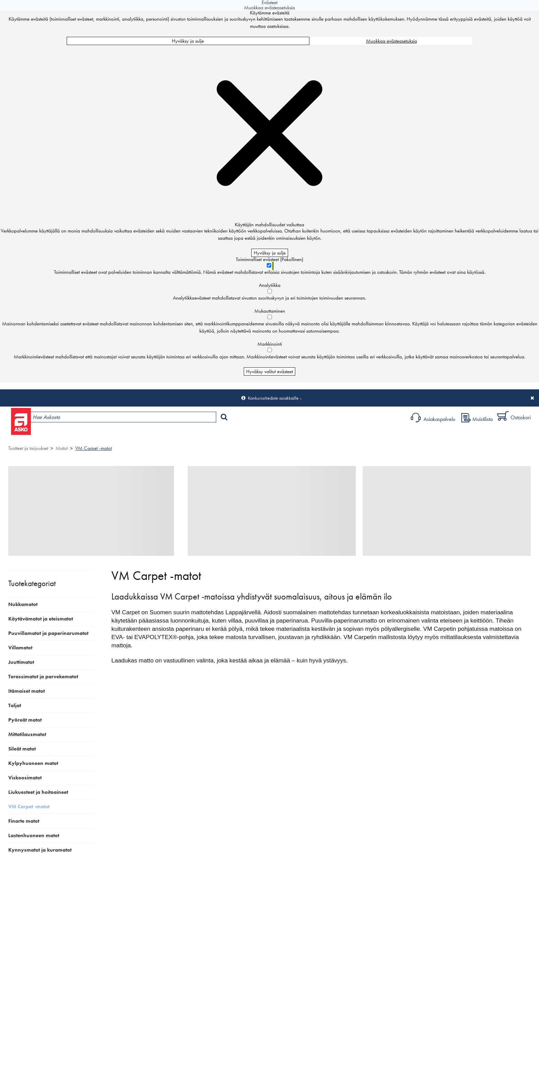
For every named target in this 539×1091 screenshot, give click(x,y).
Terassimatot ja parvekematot (43, 676)
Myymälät (118, 435)
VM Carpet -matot (93, 448)
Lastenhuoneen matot (33, 835)
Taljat (14, 705)
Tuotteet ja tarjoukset (67, 435)
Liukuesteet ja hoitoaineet (38, 792)
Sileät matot (22, 748)
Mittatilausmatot (27, 734)
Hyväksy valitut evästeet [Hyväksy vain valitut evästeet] (269, 371)
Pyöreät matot (25, 719)
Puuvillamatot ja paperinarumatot (48, 633)
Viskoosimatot (25, 777)
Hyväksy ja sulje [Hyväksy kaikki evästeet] (188, 40)
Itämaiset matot (26, 691)
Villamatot (20, 647)
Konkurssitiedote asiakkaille (273, 398)
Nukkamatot (22, 604)
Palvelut (155, 435)
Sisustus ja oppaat (195, 435)
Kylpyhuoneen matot (33, 763)
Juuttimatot (21, 662)
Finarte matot (23, 821)
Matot (62, 448)
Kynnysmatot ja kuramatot (40, 849)
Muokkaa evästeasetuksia (391, 40)
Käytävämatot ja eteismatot (40, 618)
